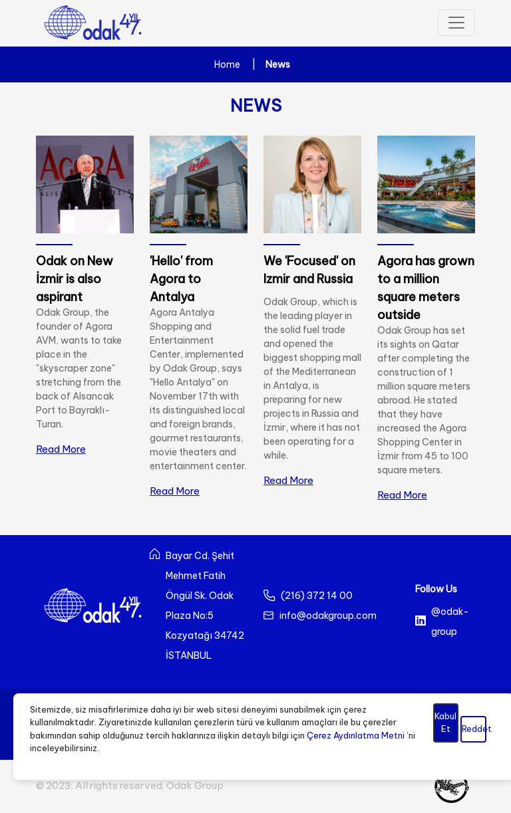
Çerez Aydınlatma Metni (356, 735)
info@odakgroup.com (328, 616)
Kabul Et (445, 722)
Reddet (474, 728)
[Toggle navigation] (456, 22)
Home (227, 64)
